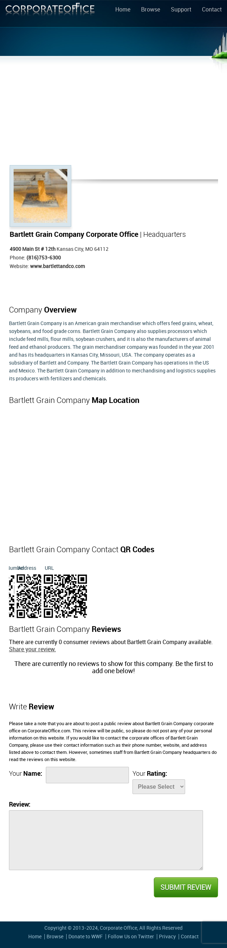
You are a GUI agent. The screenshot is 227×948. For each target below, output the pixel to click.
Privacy (167, 936)
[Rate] (158, 786)
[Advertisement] (113, 111)
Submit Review (185, 887)
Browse (150, 10)
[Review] (106, 840)
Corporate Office (50, 15)
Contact (212, 10)
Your (25, 773)
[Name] (87, 775)
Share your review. (32, 650)
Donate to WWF (85, 936)
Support (181, 10)
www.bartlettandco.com (57, 266)
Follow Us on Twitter (131, 936)
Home (122, 10)
